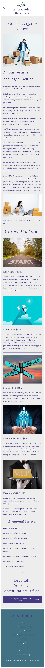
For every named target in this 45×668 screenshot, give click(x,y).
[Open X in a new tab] (18, 616)
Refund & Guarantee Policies (22, 635)
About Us (22, 639)
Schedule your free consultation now (21, 599)
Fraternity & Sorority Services (22, 651)
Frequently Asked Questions (22, 627)
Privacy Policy (22, 643)
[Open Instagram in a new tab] (23, 616)
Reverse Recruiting (22, 655)
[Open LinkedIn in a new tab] (27, 616)
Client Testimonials (22, 647)
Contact (22, 623)
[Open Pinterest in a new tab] (32, 616)
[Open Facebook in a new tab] (13, 616)
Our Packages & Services (22, 631)
